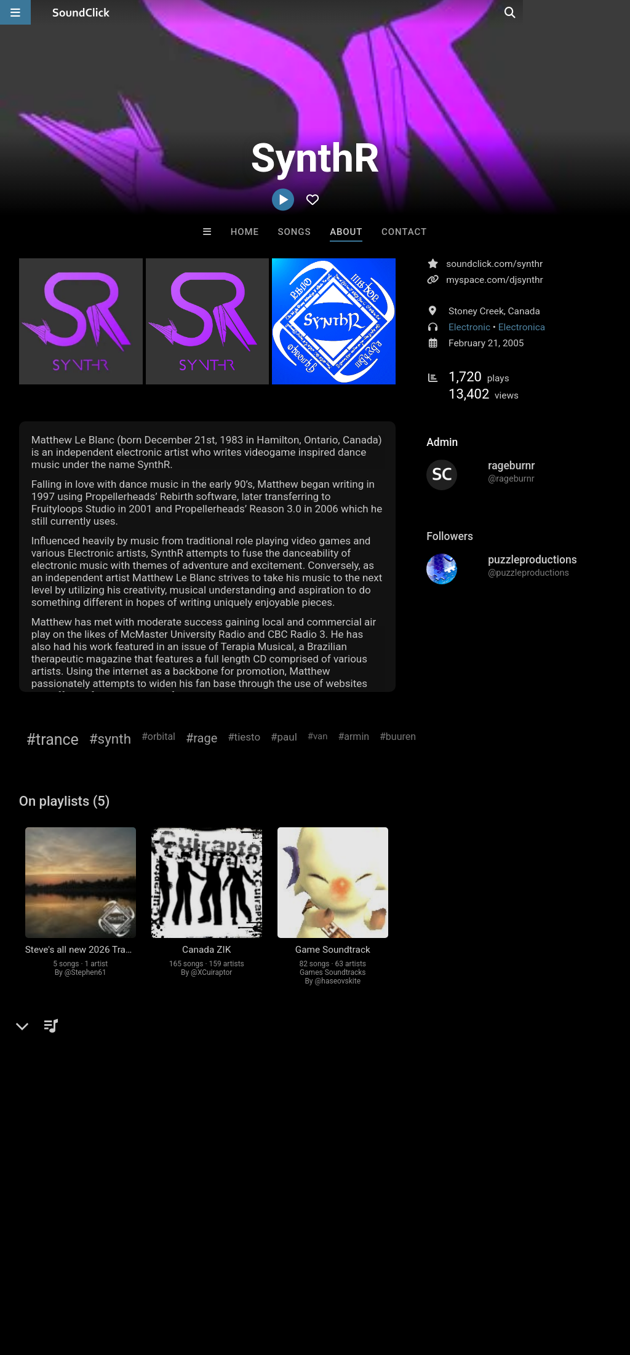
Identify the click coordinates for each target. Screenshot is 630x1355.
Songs (294, 231)
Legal (332, 1281)
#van (318, 736)
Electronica (521, 327)
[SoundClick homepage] (81, 12)
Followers (449, 536)
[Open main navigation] (15, 12)
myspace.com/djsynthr (494, 279)
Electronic (469, 327)
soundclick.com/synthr (494, 263)
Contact (404, 231)
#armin (353, 736)
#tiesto (244, 737)
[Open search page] (617, 12)
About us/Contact (109, 1281)
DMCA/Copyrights (229, 1281)
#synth (110, 739)
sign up (67, 1058)
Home (245, 231)
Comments (52, 1033)
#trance (52, 740)
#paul (284, 737)
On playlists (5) (64, 801)
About (346, 231)
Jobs (168, 1281)
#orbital (158, 736)
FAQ (51, 1281)
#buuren (398, 736)
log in (112, 1058)
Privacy (293, 1281)
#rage (201, 738)
